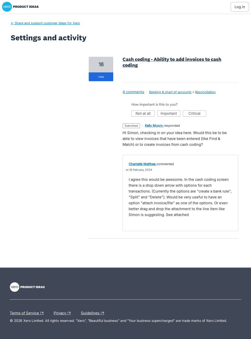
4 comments (133, 92)
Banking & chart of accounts (170, 92)
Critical (197, 114)
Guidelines (93, 313)
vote (101, 77)
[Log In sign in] (240, 7)
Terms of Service (28, 313)
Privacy (63, 313)
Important (170, 114)
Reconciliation (205, 92)
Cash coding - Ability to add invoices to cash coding (172, 62)
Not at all (145, 114)
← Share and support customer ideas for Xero (45, 23)
